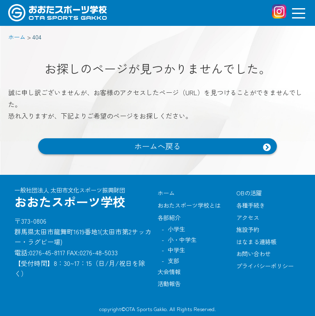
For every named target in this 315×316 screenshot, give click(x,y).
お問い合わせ (253, 253)
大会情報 (169, 271)
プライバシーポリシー (265, 265)
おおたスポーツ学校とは (189, 205)
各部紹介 (169, 217)
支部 (173, 260)
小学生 (176, 228)
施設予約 (247, 229)
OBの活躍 (249, 192)
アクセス (247, 217)
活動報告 (169, 283)
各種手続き (250, 205)
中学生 (176, 249)
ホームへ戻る (157, 146)
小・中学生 (182, 239)
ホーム (166, 192)
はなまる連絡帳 (256, 241)
